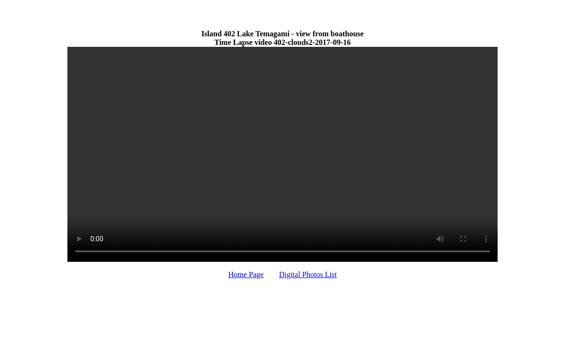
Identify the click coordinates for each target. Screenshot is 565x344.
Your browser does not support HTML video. (282, 154)
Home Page (245, 274)
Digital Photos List (308, 274)
